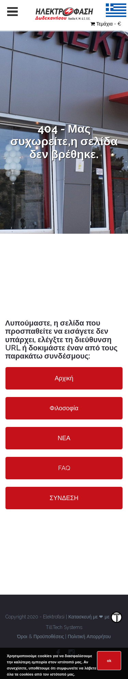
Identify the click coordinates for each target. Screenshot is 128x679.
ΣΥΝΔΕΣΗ (63, 497)
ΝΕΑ (64, 438)
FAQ (64, 467)
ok (109, 661)
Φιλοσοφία (63, 408)
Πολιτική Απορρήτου (89, 636)
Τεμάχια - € (105, 24)
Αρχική (64, 378)
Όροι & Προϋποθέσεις (40, 636)
